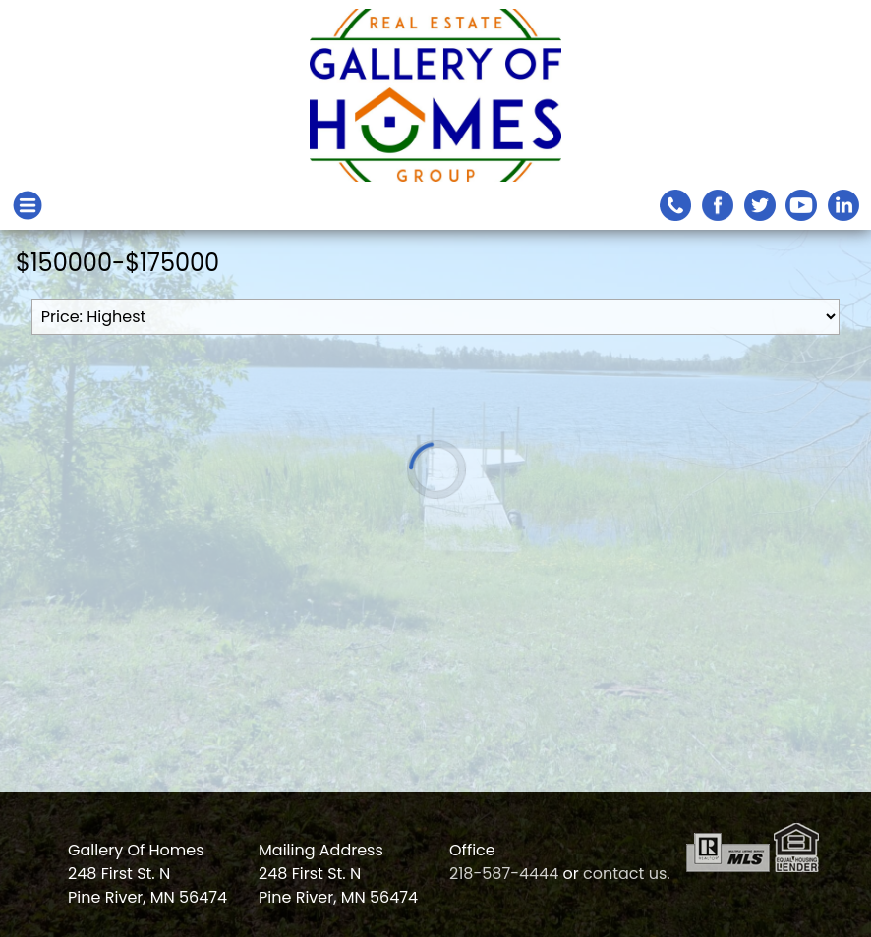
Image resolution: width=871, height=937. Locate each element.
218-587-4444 (503, 873)
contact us (625, 873)
